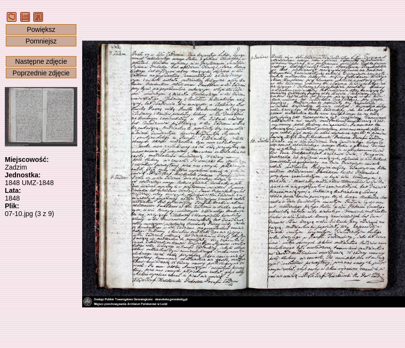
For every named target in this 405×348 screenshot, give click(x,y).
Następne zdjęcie (41, 61)
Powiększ (41, 29)
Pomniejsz (41, 41)
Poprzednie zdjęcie (41, 73)
